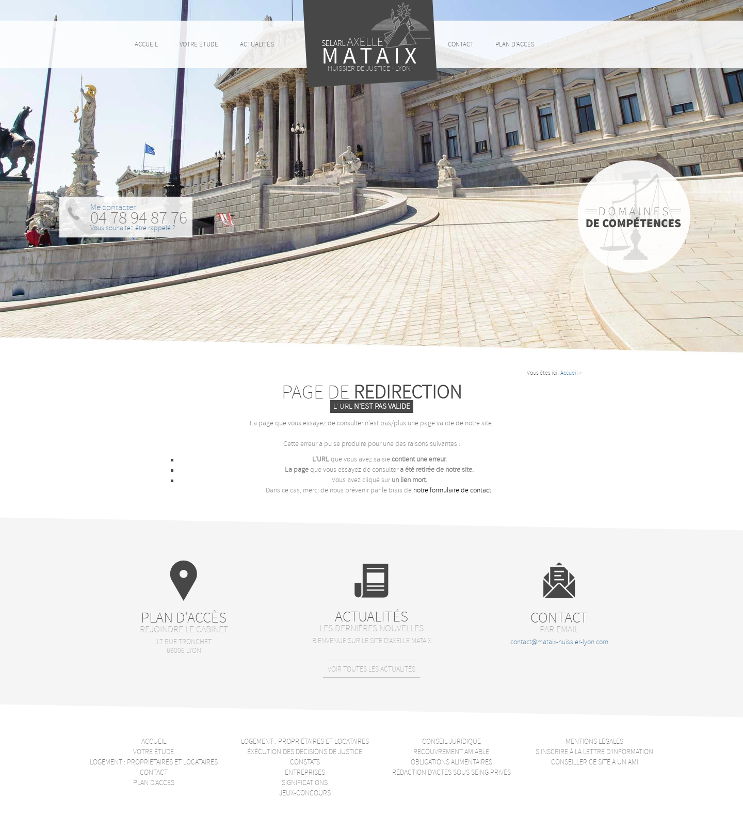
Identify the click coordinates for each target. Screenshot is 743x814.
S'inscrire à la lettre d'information (594, 751)
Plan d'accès (515, 44)
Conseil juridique (451, 741)
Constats (305, 762)
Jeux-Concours (305, 793)
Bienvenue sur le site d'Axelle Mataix (371, 640)
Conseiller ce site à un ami (594, 762)
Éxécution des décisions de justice (304, 751)
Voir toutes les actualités (371, 669)
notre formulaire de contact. (453, 490)
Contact (461, 44)
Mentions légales (594, 741)
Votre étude (199, 44)
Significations (305, 782)
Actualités (257, 44)
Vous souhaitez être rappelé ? (132, 228)
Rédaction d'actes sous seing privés (451, 772)
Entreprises (305, 772)
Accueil (569, 373)
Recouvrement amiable (451, 751)
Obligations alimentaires (451, 762)
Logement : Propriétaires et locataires (154, 762)
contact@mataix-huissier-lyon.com (559, 641)
